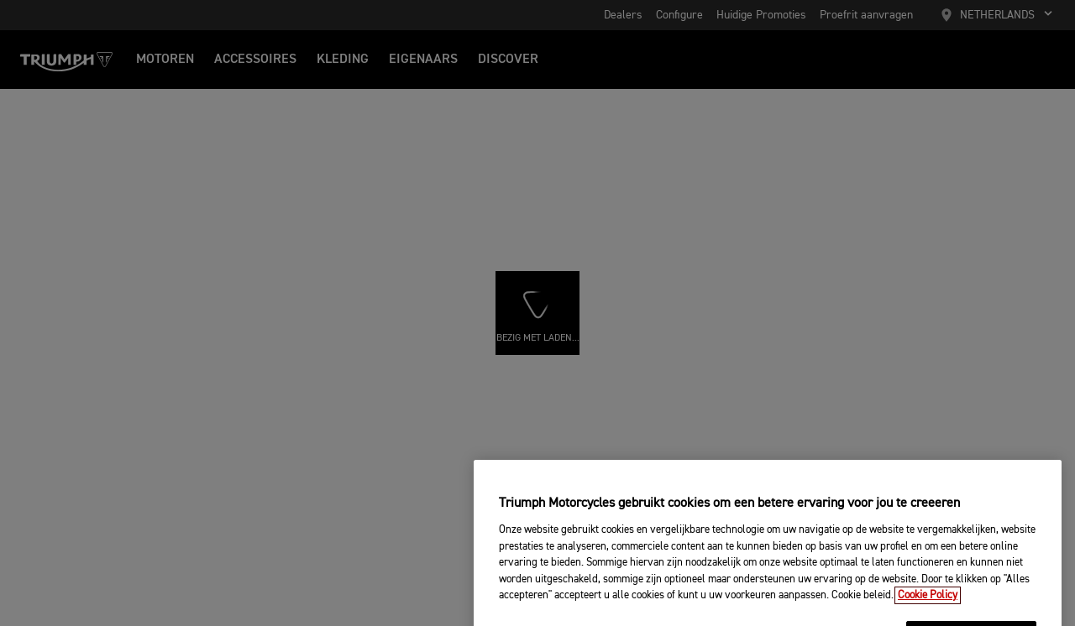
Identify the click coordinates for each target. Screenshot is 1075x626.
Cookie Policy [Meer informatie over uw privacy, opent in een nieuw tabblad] (927, 611)
